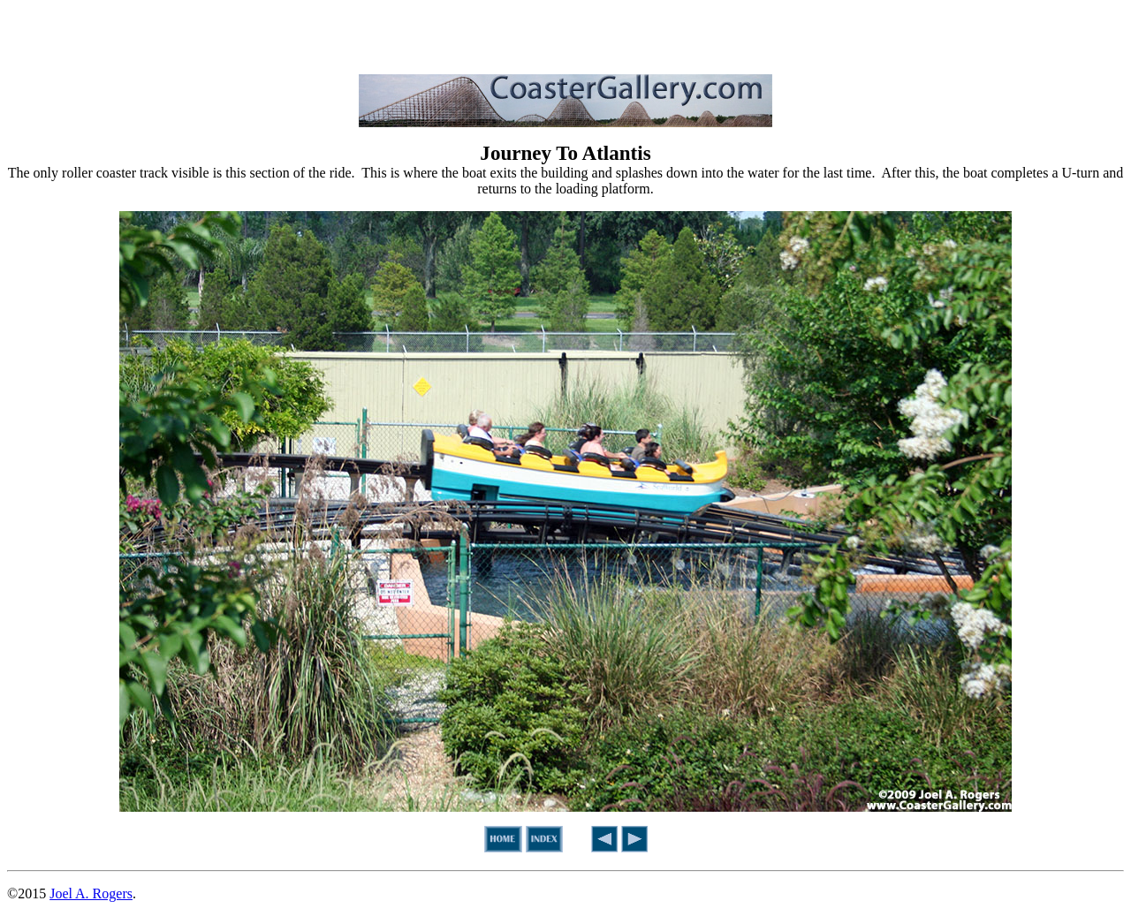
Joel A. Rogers (91, 893)
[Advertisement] (565, 33)
